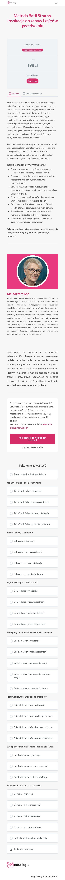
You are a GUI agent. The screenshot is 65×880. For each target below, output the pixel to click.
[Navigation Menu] (56, 3)
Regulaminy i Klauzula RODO (44, 876)
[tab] (14, 94)
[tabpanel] (32, 278)
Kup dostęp (32, 81)
